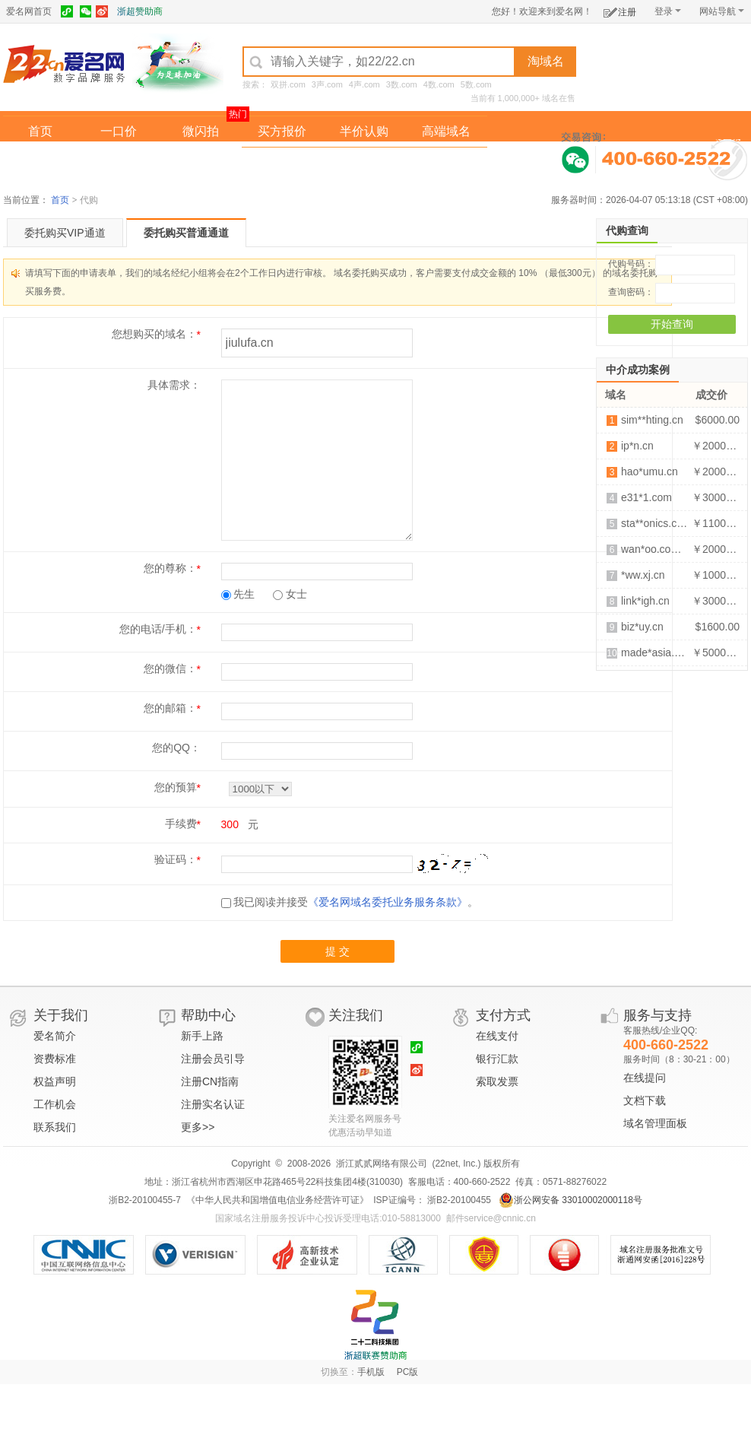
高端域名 (446, 131)
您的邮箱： (170, 708)
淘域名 (546, 61)
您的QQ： (176, 747)
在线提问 (644, 1078)
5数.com (476, 84)
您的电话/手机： (158, 629)
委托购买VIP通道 (65, 233)
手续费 (181, 824)
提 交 (337, 951)
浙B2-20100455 (458, 1200)
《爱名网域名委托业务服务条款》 (387, 902)
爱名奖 (446, 162)
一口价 (118, 131)
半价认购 (364, 131)
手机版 (371, 1372)
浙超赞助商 (140, 11)
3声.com (327, 84)
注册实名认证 (213, 1104)
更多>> (197, 1127)
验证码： (175, 859)
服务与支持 (657, 1015)
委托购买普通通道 (186, 233)
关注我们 (355, 1015)
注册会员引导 (213, 1059)
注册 (620, 9)
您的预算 (175, 787)
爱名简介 (54, 1036)
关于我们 (60, 1015)
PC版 (408, 1372)
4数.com (439, 84)
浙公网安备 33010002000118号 (570, 1200)
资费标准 (54, 1059)
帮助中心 (208, 1015)
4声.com (364, 84)
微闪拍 (200, 131)
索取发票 (497, 1081)
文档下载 (644, 1100)
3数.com (401, 84)
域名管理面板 (655, 1123)
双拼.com (288, 84)
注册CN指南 (210, 1081)
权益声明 (54, 1081)
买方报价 (282, 131)
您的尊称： (170, 568)
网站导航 (721, 11)
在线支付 (497, 1036)
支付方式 (503, 1015)
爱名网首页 (29, 11)
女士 (290, 594)
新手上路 (202, 1036)
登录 (667, 11)
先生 (238, 594)
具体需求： (174, 385)
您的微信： (170, 668)
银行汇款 (497, 1059)
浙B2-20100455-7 (145, 1200)
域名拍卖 (364, 162)
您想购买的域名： (154, 334)
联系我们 (54, 1127)
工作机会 (54, 1104)
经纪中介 (282, 162)
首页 (40, 131)
